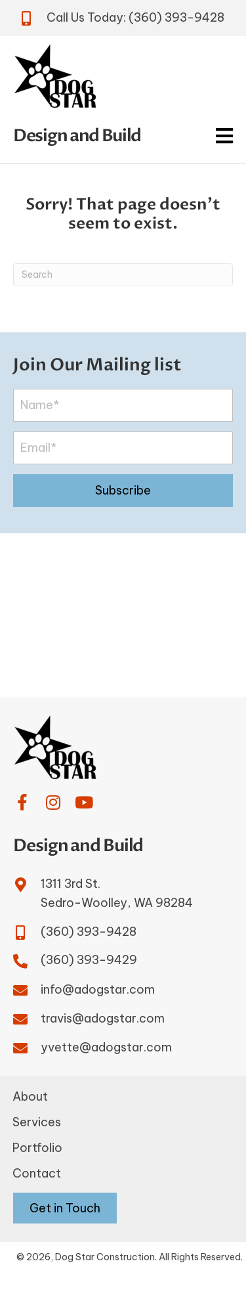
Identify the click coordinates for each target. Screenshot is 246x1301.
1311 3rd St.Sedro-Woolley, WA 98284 (117, 893)
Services (36, 1122)
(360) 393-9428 (176, 17)
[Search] (123, 274)
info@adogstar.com (98, 989)
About (30, 1096)
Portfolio (37, 1147)
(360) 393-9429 (89, 959)
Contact (36, 1173)
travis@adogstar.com (103, 1018)
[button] (123, 490)
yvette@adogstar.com (106, 1047)
